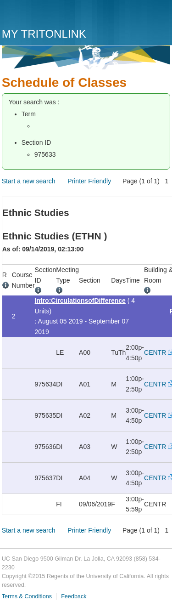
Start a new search (28, 181)
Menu (161, 17)
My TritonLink (44, 34)
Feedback (73, 596)
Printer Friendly (89, 181)
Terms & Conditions (27, 596)
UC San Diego (54, 15)
